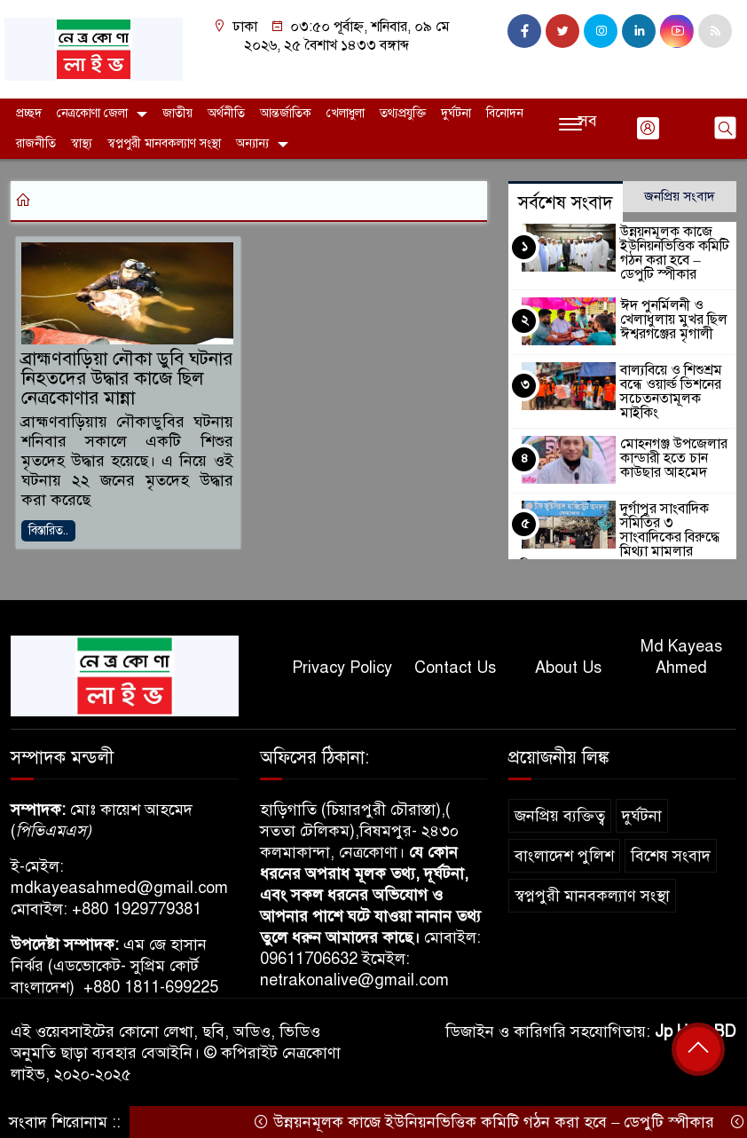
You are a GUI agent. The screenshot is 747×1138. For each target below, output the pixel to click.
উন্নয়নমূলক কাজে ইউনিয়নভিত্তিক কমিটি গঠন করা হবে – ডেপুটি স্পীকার (677, 253)
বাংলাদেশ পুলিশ (564, 855)
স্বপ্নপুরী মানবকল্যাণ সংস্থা (164, 143)
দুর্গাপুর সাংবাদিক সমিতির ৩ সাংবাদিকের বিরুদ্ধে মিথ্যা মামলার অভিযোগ (675, 521)
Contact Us (455, 667)
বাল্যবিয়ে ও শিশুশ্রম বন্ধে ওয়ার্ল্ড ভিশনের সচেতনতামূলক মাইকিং (675, 384)
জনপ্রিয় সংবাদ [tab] (679, 196)
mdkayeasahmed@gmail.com (119, 887)
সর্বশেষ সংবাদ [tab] (565, 203)
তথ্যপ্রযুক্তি (403, 113)
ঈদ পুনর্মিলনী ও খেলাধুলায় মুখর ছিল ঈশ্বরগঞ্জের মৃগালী (668, 319)
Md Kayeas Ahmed (681, 656)
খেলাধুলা (345, 113)
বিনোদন (504, 113)
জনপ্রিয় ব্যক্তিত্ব (560, 816)
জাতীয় (177, 113)
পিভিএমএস (51, 831)
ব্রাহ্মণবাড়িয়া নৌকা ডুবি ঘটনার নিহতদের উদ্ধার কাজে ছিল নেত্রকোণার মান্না (116, 380)
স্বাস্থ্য (81, 143)
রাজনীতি (36, 143)
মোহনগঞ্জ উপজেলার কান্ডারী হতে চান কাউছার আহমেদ (671, 449)
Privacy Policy (342, 667)
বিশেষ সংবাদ (671, 855)
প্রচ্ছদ (29, 113)
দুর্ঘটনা (456, 113)
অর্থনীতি (226, 113)
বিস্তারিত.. (48, 533)
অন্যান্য (252, 143)
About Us (568, 667)
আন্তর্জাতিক (285, 113)
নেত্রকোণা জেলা (92, 113)
